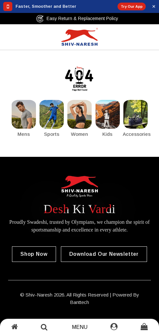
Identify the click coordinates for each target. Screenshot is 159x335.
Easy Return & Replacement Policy (77, 19)
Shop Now (33, 254)
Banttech (79, 302)
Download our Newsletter (104, 254)
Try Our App (131, 6)
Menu (79, 327)
